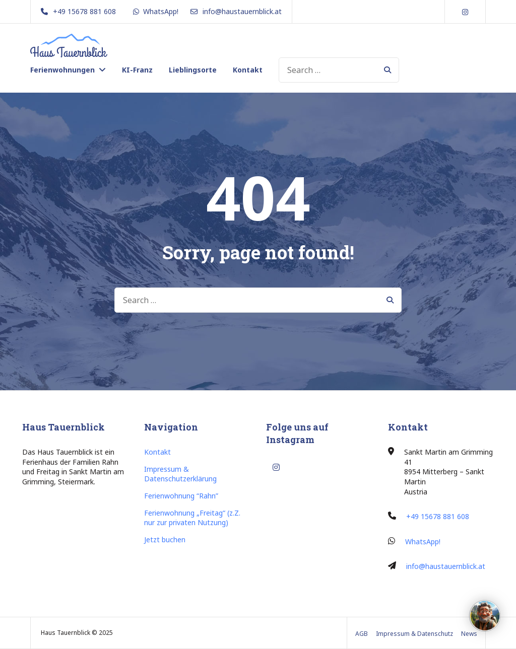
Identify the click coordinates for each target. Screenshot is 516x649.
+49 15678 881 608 (437, 516)
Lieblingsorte (193, 70)
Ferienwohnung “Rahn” (181, 495)
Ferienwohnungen (62, 70)
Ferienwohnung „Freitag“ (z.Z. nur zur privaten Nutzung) (192, 518)
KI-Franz (137, 70)
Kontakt (248, 70)
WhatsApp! (422, 541)
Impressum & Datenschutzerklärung (180, 474)
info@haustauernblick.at (445, 566)
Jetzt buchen (164, 539)
